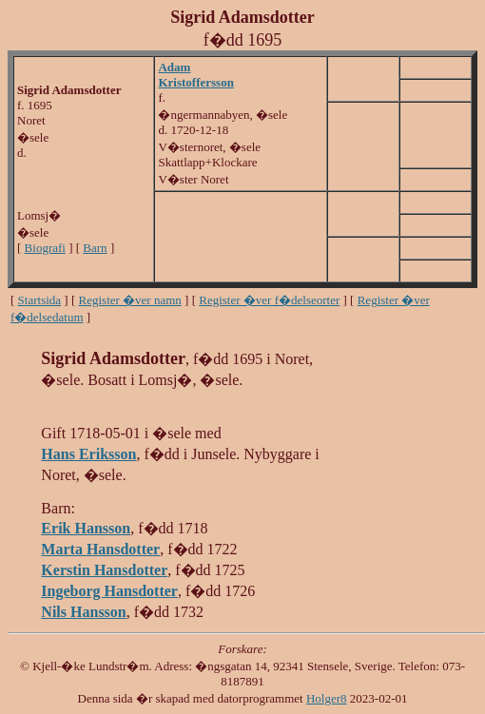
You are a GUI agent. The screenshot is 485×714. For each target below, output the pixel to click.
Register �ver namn (130, 300)
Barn (95, 248)
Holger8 (326, 698)
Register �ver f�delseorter (269, 300)
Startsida (40, 300)
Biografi (45, 248)
